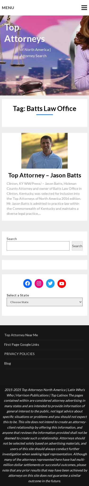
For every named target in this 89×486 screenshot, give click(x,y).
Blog (7, 363)
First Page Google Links (21, 344)
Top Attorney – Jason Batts (44, 175)
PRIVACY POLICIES (19, 354)
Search (12, 239)
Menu (8, 7)
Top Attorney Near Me (21, 335)
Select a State (18, 295)
